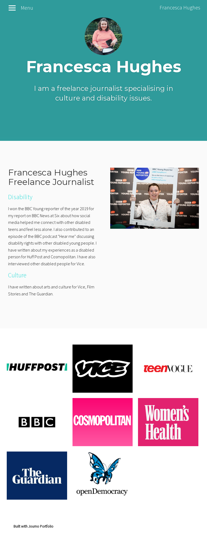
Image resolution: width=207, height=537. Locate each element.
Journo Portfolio (40, 526)
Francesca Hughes (180, 7)
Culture (17, 275)
